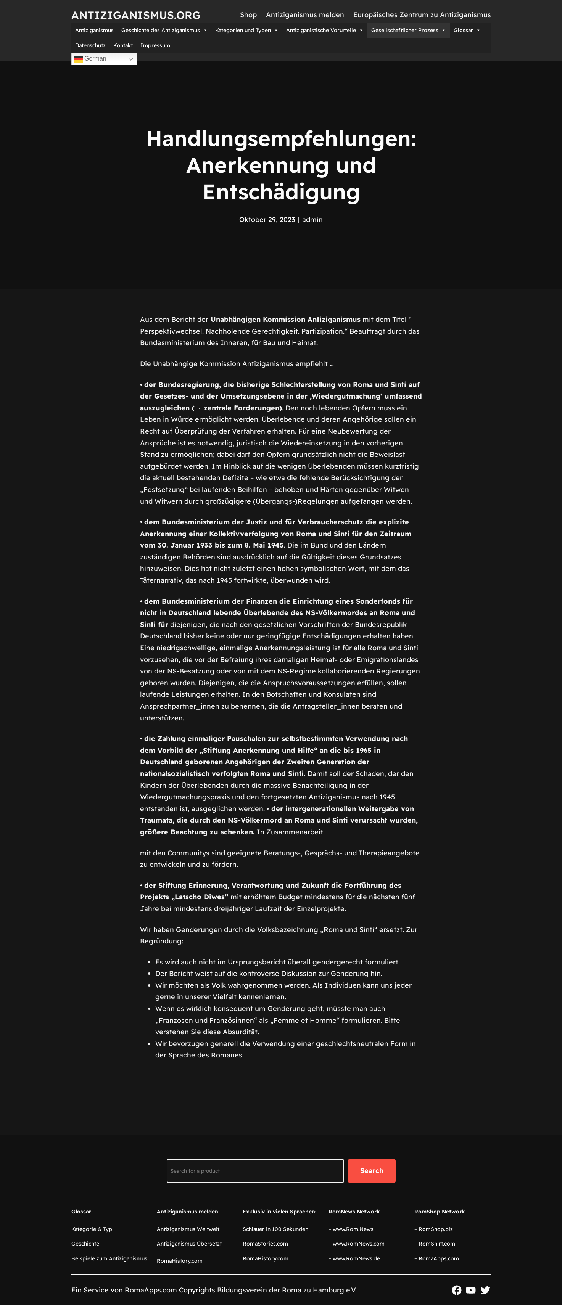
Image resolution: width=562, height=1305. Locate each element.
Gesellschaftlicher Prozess (408, 30)
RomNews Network (354, 1211)
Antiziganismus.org (136, 15)
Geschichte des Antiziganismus (164, 30)
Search (371, 1170)
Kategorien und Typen (247, 30)
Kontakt (123, 45)
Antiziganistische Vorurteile (325, 30)
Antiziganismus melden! (188, 1211)
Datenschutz (90, 45)
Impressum (155, 45)
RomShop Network (439, 1211)
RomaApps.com (151, 1290)
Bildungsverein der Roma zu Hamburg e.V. (287, 1290)
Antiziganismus (94, 30)
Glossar (467, 30)
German (90, 59)
